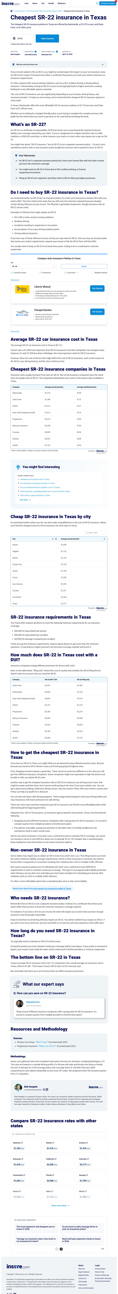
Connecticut (18, 1168)
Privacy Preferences (102, 1268)
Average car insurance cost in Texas (34, 479)
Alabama (17, 1136)
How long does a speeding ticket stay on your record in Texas (45, 491)
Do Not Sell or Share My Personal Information (103, 1272)
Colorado (83, 1152)
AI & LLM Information (86, 1281)
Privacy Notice (100, 1262)
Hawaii (16, 1184)
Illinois (81, 1184)
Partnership (82, 1275)
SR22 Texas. (41, 1035)
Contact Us (82, 1271)
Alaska (49, 1136)
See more (24, 500)
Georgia (82, 1168)
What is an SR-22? (47, 1039)
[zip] (22, 38)
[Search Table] (95, 533)
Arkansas (17, 1152)
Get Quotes (97, 267)
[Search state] (59, 1127)
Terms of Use (99, 1265)
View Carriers (47, 38)
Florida (49, 1168)
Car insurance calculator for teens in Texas (37, 483)
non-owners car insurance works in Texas (52, 888)
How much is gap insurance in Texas (35, 495)
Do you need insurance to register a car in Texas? (40, 487)
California (50, 1152)
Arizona (82, 1136)
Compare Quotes (108, 3)
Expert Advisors (84, 1265)
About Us (81, 1262)
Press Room (82, 1278)
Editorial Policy (83, 1268)
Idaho (48, 1184)
